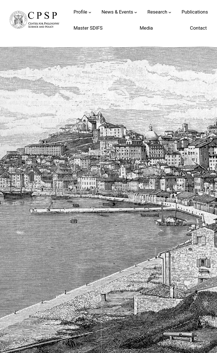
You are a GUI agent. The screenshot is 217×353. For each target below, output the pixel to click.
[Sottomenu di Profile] (89, 11)
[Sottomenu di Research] (169, 11)
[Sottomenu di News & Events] (135, 11)
